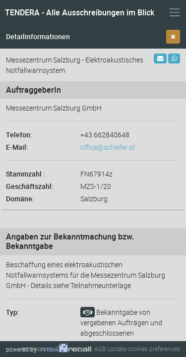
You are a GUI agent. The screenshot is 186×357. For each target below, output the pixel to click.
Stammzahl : (25, 173)
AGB (100, 349)
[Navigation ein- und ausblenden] (174, 12)
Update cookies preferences (143, 349)
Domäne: (20, 198)
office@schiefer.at (107, 147)
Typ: (12, 312)
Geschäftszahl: (30, 186)
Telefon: (19, 134)
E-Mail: (17, 147)
